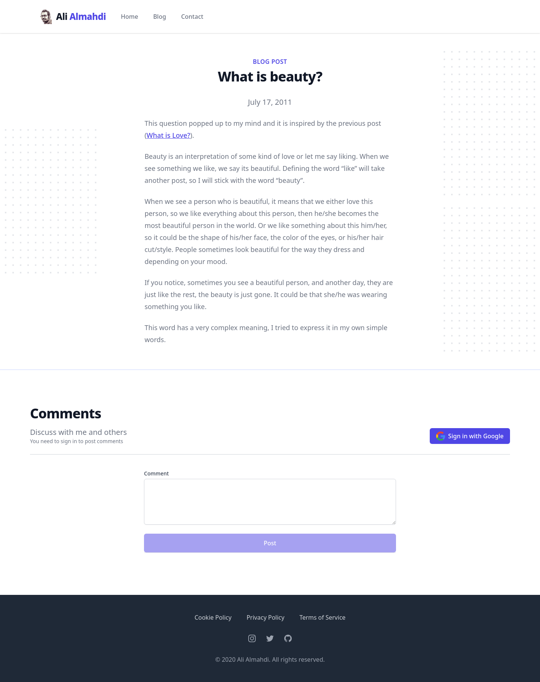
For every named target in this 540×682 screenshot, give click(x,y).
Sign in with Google (470, 436)
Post (270, 543)
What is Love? (168, 135)
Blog (159, 16)
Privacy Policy (265, 617)
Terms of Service (322, 617)
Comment (156, 473)
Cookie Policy (213, 617)
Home (129, 16)
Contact (192, 16)
